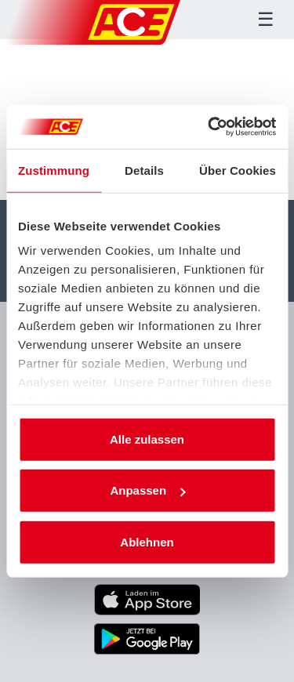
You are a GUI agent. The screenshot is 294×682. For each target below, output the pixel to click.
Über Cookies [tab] (237, 169)
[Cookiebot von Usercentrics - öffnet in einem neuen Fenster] (209, 127)
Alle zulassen (147, 438)
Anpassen (147, 490)
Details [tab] (144, 169)
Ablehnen (146, 541)
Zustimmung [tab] (53, 169)
